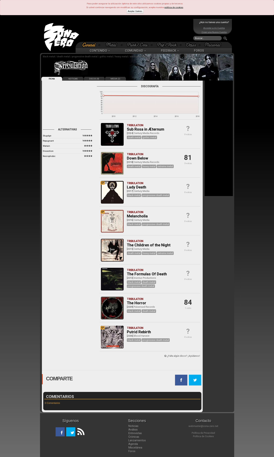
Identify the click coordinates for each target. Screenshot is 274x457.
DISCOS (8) (94, 79)
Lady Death (136, 187)
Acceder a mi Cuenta (214, 28)
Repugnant (48, 140)
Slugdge (47, 135)
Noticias (133, 425)
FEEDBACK (170, 50)
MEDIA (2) (115, 79)
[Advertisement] (136, 30)
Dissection (48, 151)
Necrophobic (49, 156)
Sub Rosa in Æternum (145, 129)
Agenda (133, 443)
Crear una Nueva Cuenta (214, 32)
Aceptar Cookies (135, 11)
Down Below (137, 158)
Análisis (133, 429)
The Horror (136, 303)
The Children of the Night (148, 245)
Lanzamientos (137, 440)
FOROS (199, 50)
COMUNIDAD (135, 50)
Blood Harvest (141, 335)
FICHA (52, 79)
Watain (46, 146)
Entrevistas (135, 433)
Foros (131, 451)
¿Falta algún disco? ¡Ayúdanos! (182, 356)
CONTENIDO (100, 50)
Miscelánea (135, 447)
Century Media (141, 191)
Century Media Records (146, 133)
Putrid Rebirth (139, 332)
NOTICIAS (73, 79)
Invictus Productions (145, 277)
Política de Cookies (203, 436)
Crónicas (133, 436)
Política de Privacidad (203, 432)
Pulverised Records (144, 306)
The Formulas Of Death (147, 274)
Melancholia (137, 216)
